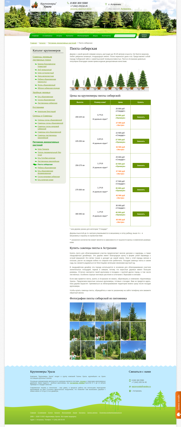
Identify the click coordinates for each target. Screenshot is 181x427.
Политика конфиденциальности (110, 413)
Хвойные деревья (41, 92)
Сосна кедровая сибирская (49, 177)
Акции (95, 36)
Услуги (59, 36)
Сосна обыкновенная (46, 100)
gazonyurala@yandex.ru (141, 386)
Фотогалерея (83, 36)
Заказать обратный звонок (80, 9)
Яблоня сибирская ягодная (49, 88)
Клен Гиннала (43, 149)
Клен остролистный (46, 73)
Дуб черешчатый (45, 70)
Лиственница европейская (48, 161)
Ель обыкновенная (45, 97)
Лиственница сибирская (47, 103)
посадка (83, 381)
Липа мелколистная (46, 76)
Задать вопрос (92, 413)
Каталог (69, 36)
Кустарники (38, 107)
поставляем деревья (77, 383)
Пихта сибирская (45, 164)
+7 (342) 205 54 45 (139, 382)
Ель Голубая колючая (46, 158)
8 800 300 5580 (79, 3)
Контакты (106, 36)
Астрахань (126, 9)
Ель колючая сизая (45, 180)
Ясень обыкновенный (46, 85)
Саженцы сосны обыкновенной (50, 123)
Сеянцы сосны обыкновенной (50, 120)
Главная (35, 36)
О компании (47, 36)
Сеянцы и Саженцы (42, 116)
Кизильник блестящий (47, 112)
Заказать (141, 117)
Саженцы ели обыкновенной (49, 132)
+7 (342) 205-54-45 (78, 6)
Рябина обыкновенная (47, 168)
